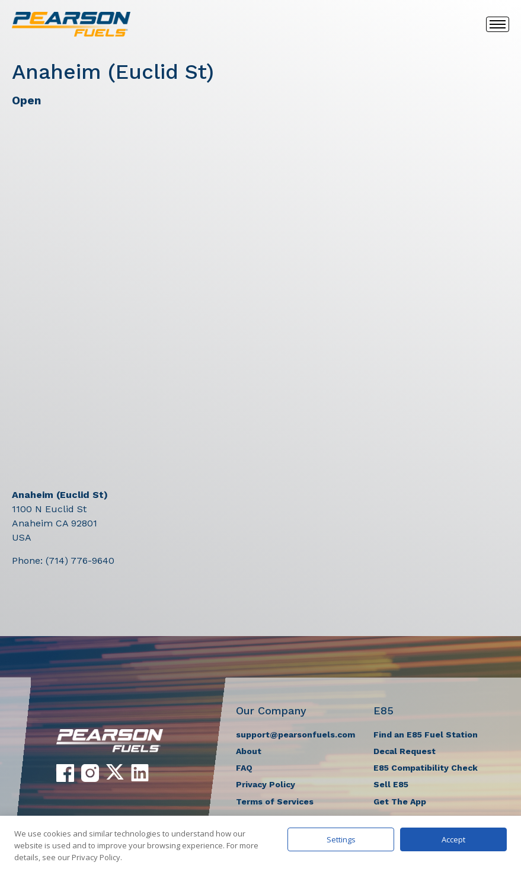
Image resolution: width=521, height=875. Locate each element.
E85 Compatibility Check (425, 767)
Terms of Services (275, 801)
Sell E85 (390, 784)
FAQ (244, 767)
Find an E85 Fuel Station (425, 734)
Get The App (399, 801)
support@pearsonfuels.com (295, 734)
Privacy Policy (265, 784)
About (248, 751)
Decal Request (404, 751)
